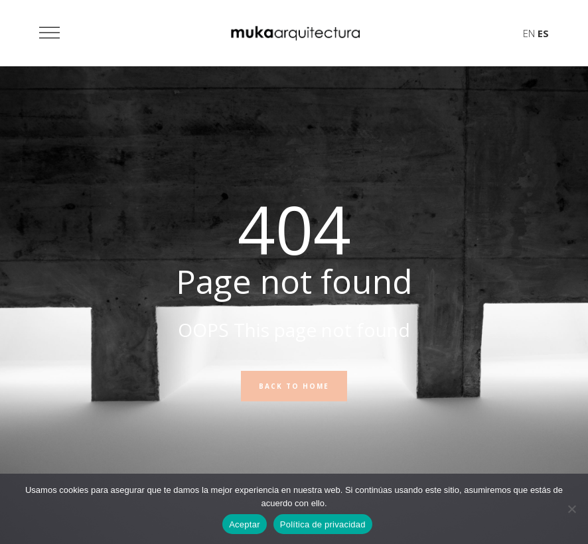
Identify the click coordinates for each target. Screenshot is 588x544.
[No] (571, 508)
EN (529, 33)
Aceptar (244, 524)
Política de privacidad (323, 524)
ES (543, 33)
